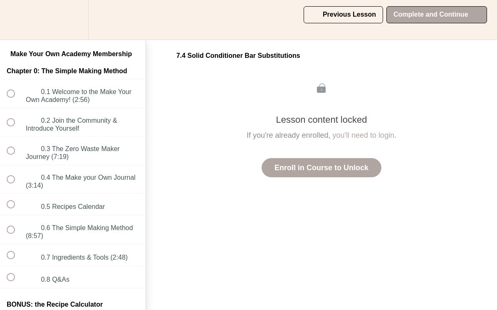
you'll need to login (364, 135)
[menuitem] (72, 20)
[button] (15, 20)
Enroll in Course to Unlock (321, 168)
